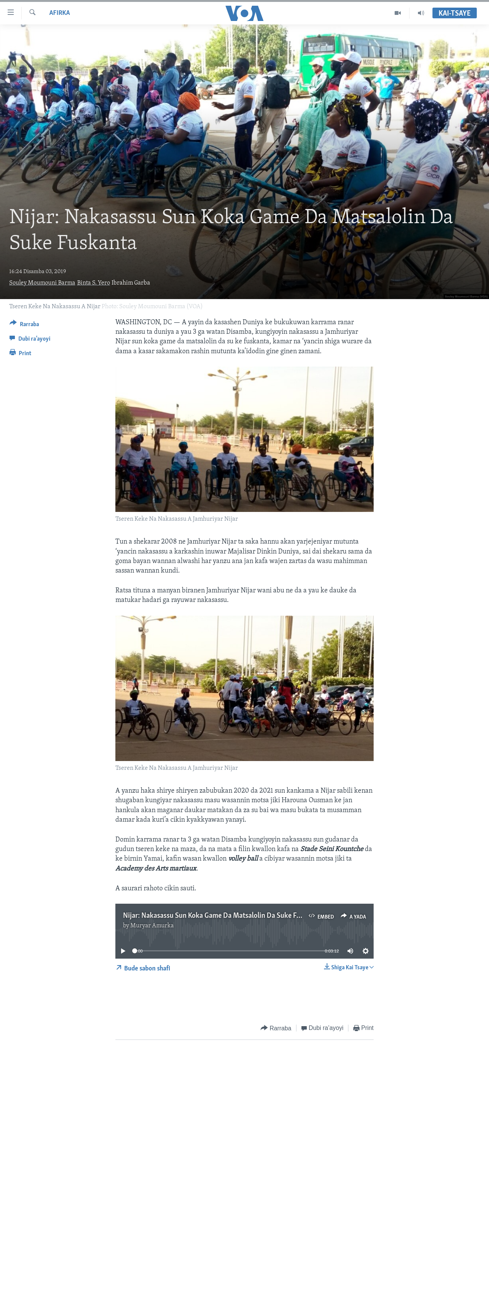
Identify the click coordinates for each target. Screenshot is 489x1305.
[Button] (24, 325)
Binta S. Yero (93, 283)
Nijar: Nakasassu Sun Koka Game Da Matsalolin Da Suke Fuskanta (222, 916)
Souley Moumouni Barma (42, 283)
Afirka (59, 13)
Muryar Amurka (152, 926)
